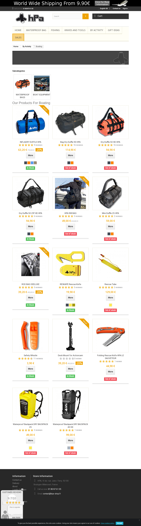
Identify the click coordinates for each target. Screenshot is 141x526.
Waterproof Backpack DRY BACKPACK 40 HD (70, 425)
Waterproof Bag (36, 30)
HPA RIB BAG (70, 213)
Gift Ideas (114, 30)
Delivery (15, 483)
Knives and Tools (74, 30)
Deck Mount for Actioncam (70, 355)
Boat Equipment (41, 94)
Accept (119, 523)
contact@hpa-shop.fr (52, 494)
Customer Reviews (11, 492)
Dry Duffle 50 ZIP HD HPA (30, 213)
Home (18, 30)
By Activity (96, 30)
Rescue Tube (110, 284)
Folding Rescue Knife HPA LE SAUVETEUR (110, 356)
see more (16, 517)
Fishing (55, 30)
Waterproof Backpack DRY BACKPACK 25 (30, 425)
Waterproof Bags (22, 96)
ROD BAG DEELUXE (30, 284)
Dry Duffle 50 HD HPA (110, 142)
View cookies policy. (108, 523)
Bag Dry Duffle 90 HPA (70, 142)
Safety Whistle (30, 355)
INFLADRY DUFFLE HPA (30, 142)
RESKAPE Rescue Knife (70, 284)
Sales (18, 37)
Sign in (125, 8)
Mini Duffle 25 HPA (110, 213)
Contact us (116, 8)
